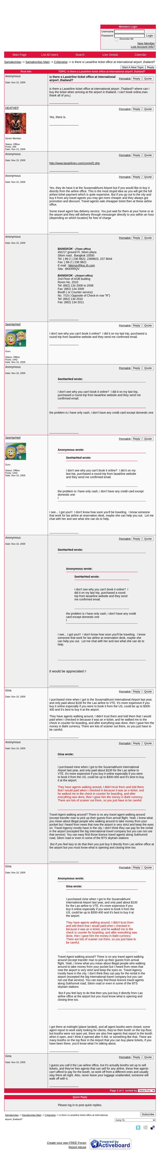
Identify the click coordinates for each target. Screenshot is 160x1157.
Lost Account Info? (143, 46)
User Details (110, 54)
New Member (146, 43)
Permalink (125, 78)
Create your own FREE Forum (66, 1142)
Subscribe (148, 1114)
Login (149, 35)
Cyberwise (61, 62)
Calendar (140, 54)
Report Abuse (77, 1147)
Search (80, 54)
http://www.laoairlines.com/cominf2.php (74, 163)
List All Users (49, 54)
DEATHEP (12, 108)
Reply (150, 67)
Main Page (19, 54)
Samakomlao (12, 62)
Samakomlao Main (37, 62)
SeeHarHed (12, 324)
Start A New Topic (133, 67)
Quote (148, 78)
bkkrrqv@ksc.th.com (81, 265)
